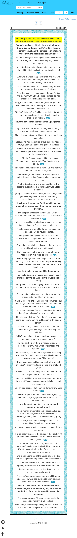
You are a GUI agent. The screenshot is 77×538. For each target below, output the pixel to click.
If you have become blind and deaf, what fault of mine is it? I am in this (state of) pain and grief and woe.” (38, 365)
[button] (20, 2)
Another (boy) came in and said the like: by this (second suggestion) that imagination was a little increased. (38, 187)
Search (39, 7)
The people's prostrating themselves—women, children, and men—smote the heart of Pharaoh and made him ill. (38, 216)
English (61, 19)
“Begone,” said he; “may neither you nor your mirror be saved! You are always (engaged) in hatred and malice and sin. (38, 381)
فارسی (73, 19)
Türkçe (67, 19)
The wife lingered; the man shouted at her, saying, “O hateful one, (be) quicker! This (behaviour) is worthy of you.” (38, 397)
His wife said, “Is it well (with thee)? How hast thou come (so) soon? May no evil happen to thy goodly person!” (38, 320)
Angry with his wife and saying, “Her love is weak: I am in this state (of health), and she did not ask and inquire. (38, 287)
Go (66, 12)
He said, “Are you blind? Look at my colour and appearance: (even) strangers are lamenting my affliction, (38, 329)
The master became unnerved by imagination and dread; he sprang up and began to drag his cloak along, (38, 278)
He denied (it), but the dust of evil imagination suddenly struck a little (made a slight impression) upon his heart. (38, 177)
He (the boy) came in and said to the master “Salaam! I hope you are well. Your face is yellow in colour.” (38, 161)
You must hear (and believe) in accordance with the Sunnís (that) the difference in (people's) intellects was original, (38, 60)
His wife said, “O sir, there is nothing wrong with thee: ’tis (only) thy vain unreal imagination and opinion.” (38, 346)
